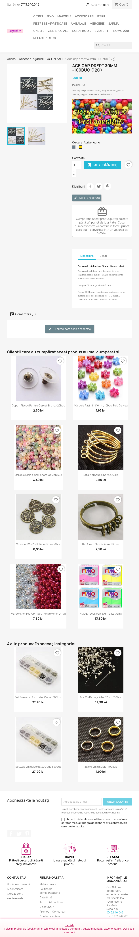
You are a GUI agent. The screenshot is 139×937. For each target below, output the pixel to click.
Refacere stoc (45, 38)
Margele (64, 16)
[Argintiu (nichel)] (74, 148)
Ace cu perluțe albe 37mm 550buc (101, 697)
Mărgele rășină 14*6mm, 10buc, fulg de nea (101, 405)
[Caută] (113, 45)
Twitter (19, 833)
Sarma (113, 24)
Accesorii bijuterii (90, 16)
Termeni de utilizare (52, 902)
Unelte (38, 31)
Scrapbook (81, 31)
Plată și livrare (48, 884)
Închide (69, 925)
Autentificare (15, 889)
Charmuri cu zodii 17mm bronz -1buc (38, 544)
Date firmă (46, 897)
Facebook (11, 833)
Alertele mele (15, 898)
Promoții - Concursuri (53, 911)
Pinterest (107, 186)
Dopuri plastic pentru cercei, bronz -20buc (38, 405)
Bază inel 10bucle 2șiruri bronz (100, 544)
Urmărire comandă (18, 884)
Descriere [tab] (87, 256)
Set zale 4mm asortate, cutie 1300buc (38, 697)
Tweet (98, 186)
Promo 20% (120, 31)
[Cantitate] (76, 165)
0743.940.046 (29, 5)
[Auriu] (81, 148)
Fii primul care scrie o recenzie (69, 329)
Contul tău (16, 878)
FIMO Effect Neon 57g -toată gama (101, 613)
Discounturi (47, 907)
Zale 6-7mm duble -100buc (101, 766)
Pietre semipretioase (50, 24)
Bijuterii (101, 31)
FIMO (50, 16)
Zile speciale (58, 31)
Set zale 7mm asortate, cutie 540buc (38, 766)
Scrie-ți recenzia (87, 198)
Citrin (38, 16)
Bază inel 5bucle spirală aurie (101, 475)
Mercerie (97, 24)
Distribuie (90, 186)
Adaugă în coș (102, 165)
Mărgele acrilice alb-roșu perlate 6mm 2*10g (38, 613)
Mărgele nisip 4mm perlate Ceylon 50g (38, 475)
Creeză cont (15, 893)
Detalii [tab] (104, 256)
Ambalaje (78, 24)
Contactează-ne (50, 916)
